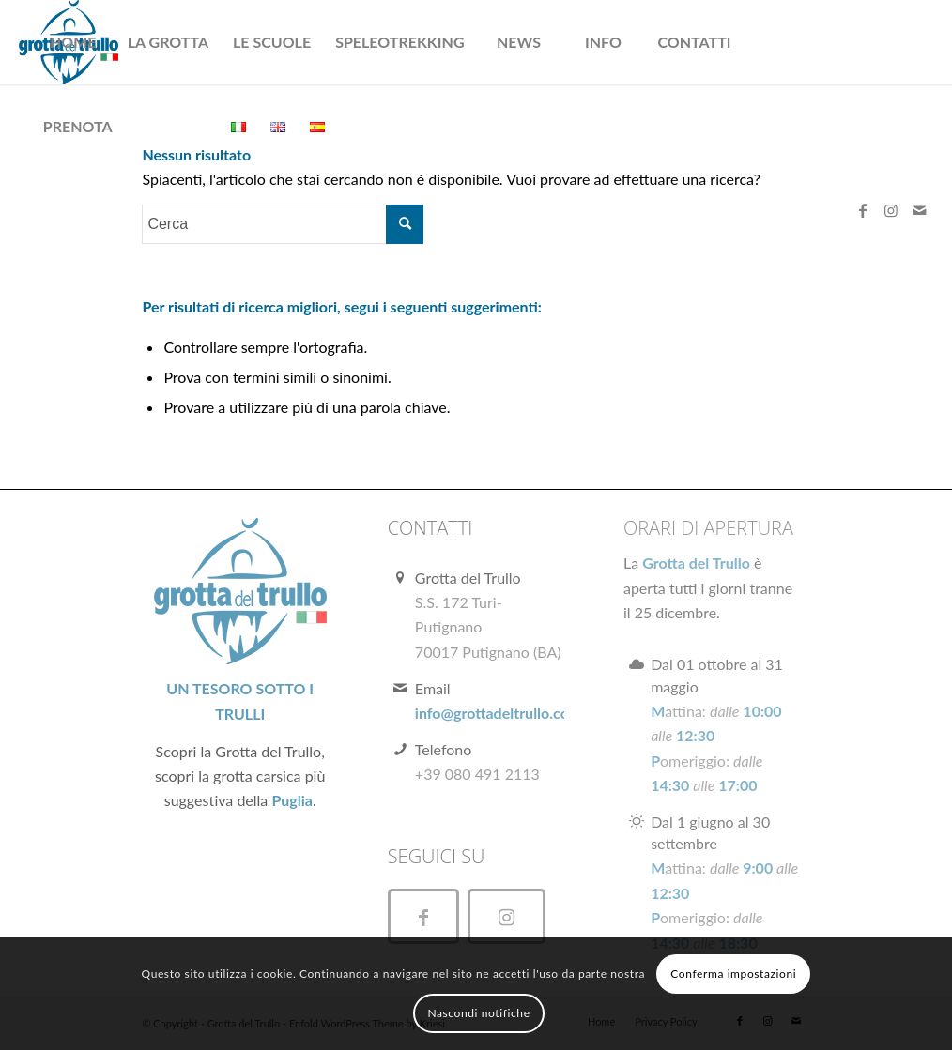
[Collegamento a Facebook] (863, 210)
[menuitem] (73, 42)
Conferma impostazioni (733, 973)
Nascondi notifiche (478, 1013)
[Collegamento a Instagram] (891, 210)
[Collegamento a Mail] (919, 210)
